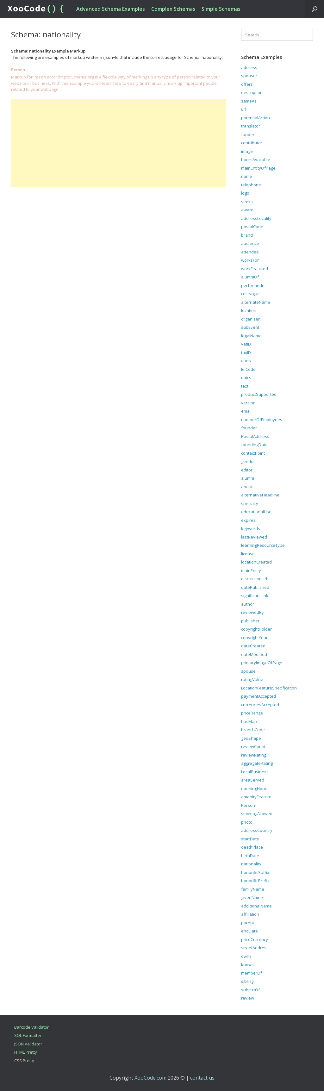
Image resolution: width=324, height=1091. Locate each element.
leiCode (248, 369)
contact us (202, 1077)
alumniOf (250, 277)
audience (250, 243)
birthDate (250, 855)
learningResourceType (263, 545)
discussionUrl (254, 579)
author (247, 604)
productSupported (259, 394)
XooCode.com (150, 1077)
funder (247, 134)
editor (246, 470)
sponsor (249, 75)
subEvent (250, 327)
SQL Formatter (27, 1035)
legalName (251, 336)
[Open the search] (314, 9)
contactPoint (253, 453)
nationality (251, 864)
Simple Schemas (221, 8)
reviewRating (253, 755)
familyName (252, 889)
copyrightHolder (256, 629)
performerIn (253, 285)
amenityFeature (256, 797)
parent (247, 923)
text (244, 386)
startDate (250, 839)
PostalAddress (255, 436)
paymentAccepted (258, 696)
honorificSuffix (255, 872)
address (249, 67)
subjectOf (250, 990)
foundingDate (254, 444)
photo (246, 822)
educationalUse (256, 511)
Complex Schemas (173, 8)
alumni (247, 478)
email (246, 411)
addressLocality (256, 218)
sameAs (249, 101)
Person (248, 805)
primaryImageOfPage (261, 662)
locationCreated (256, 562)
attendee (250, 252)
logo (245, 193)
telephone (251, 185)
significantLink (254, 595)
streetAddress (255, 948)
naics (246, 377)
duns (246, 361)
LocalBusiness (255, 772)
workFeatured (254, 268)
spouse (248, 671)
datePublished (255, 587)
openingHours (255, 788)
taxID (246, 352)
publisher (250, 621)
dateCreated (253, 646)
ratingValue (252, 679)
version (248, 403)
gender (248, 461)
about (246, 486)
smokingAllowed (256, 813)
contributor (251, 143)
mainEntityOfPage (258, 168)
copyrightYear (254, 637)
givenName (252, 897)
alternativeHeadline (260, 495)
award (247, 210)
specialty (249, 503)
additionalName (256, 906)
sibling (247, 981)
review (247, 998)
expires (248, 520)
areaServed (252, 780)
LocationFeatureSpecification (269, 688)
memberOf (251, 973)
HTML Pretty (25, 1052)
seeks (247, 201)
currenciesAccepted (260, 705)
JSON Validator (28, 1044)
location (248, 310)
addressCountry (256, 830)
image (247, 151)
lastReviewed (254, 537)
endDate (249, 931)
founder (249, 428)
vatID (246, 344)
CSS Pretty (24, 1060)
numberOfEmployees (261, 419)
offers (247, 84)
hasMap (249, 721)
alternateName (255, 302)
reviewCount (253, 746)
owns (246, 956)
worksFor (250, 260)
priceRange (252, 713)
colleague (250, 293)
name (246, 176)
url (243, 109)
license (248, 554)
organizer (250, 319)
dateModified (254, 654)
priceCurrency (254, 939)
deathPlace (252, 847)
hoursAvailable (255, 159)
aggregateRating (257, 763)
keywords (250, 528)
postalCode (252, 226)
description (252, 92)
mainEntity (251, 570)
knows (247, 964)
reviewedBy (252, 612)
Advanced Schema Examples (110, 8)
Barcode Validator (31, 1027)
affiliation (250, 914)
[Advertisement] (118, 143)
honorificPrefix (255, 880)
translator (250, 126)
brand (247, 235)
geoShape (251, 738)
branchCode (253, 730)
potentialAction (255, 118)
